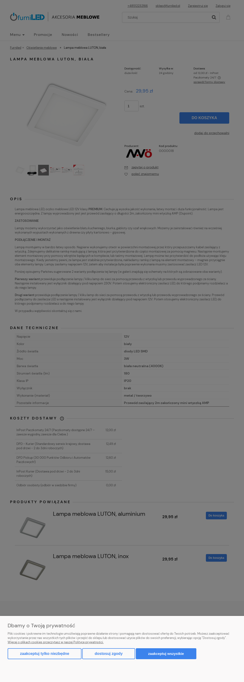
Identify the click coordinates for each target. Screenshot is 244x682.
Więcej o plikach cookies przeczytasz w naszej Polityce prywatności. (56, 642)
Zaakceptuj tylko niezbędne (44, 654)
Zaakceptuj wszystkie (166, 654)
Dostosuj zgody (108, 654)
